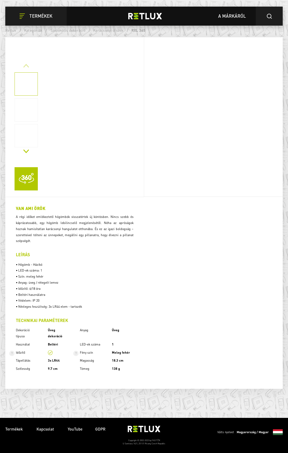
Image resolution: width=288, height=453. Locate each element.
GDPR (100, 429)
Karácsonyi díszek (108, 30)
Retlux (10, 30)
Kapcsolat (45, 429)
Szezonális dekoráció (68, 30)
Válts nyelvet (250, 432)
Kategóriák (33, 30)
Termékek (14, 429)
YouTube (75, 429)
